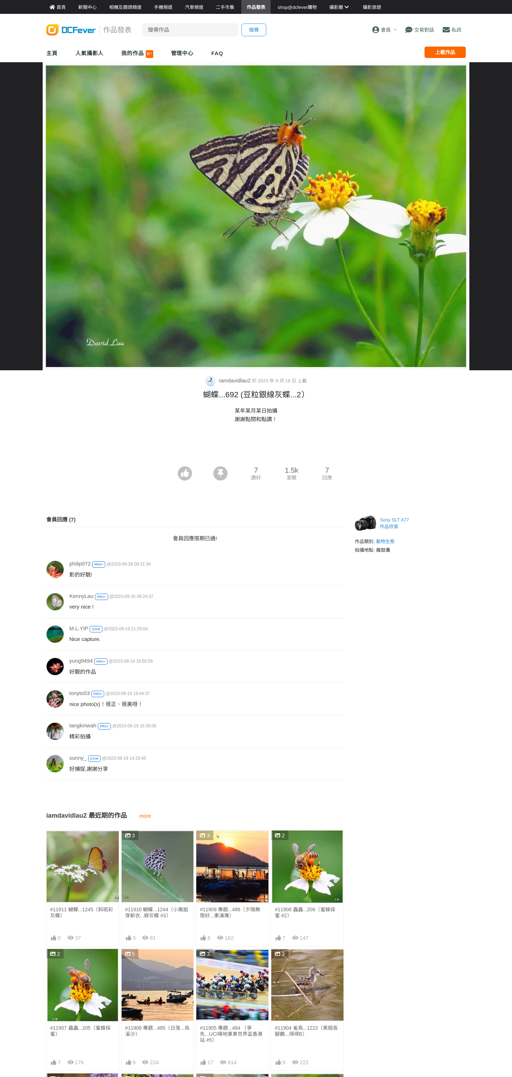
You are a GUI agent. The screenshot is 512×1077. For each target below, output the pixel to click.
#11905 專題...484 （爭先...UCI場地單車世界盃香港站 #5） (231, 1034)
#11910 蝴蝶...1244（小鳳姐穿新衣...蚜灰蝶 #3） (156, 912)
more (145, 816)
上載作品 (445, 52)
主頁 (52, 53)
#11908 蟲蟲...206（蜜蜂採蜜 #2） (305, 912)
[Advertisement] (256, 447)
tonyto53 (79, 693)
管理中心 (182, 53)
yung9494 (81, 661)
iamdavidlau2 (228, 380)
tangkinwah (82, 725)
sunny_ (77, 758)
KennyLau (81, 596)
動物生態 (385, 541)
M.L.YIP (78, 628)
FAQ (217, 53)
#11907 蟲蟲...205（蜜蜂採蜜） (80, 1031)
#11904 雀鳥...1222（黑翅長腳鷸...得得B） (306, 1031)
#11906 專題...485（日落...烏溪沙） (157, 1031)
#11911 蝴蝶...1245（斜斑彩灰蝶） (81, 912)
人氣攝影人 (89, 53)
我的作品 (137, 54)
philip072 (80, 564)
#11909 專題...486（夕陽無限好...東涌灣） (230, 912)
